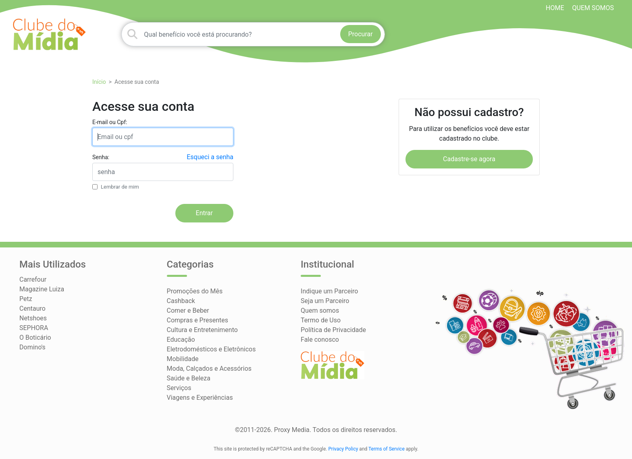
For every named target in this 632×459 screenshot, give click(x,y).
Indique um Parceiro (329, 291)
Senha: (100, 157)
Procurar (360, 34)
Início (99, 82)
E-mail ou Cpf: (109, 122)
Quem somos (593, 8)
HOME (555, 8)
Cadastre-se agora (469, 159)
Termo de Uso (321, 320)
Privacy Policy (343, 449)
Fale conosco (320, 339)
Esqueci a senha (210, 157)
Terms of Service (386, 449)
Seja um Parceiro (325, 301)
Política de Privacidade (333, 330)
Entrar (204, 213)
